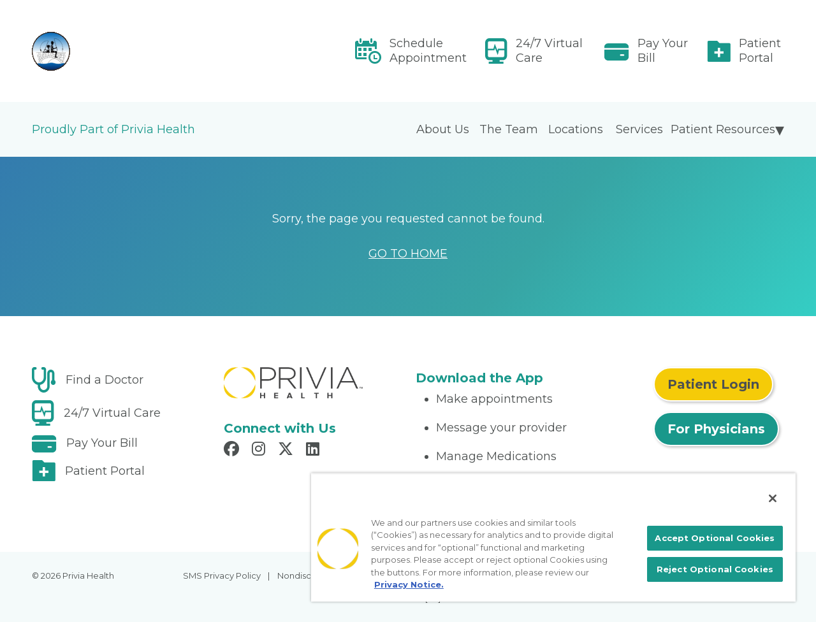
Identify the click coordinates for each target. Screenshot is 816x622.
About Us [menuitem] (442, 129)
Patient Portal (760, 50)
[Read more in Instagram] (260, 451)
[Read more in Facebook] (233, 451)
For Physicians (716, 429)
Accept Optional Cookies (715, 538)
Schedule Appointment (428, 50)
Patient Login (713, 384)
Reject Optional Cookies (715, 569)
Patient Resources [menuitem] (723, 129)
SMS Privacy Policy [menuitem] (222, 575)
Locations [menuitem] (575, 129)
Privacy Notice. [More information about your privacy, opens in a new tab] (409, 584)
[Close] (773, 498)
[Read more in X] (287, 451)
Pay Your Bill (663, 50)
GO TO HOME (408, 254)
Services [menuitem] (639, 129)
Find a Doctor (104, 380)
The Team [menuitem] (508, 129)
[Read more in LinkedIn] (314, 451)
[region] (553, 537)
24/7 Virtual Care (549, 50)
